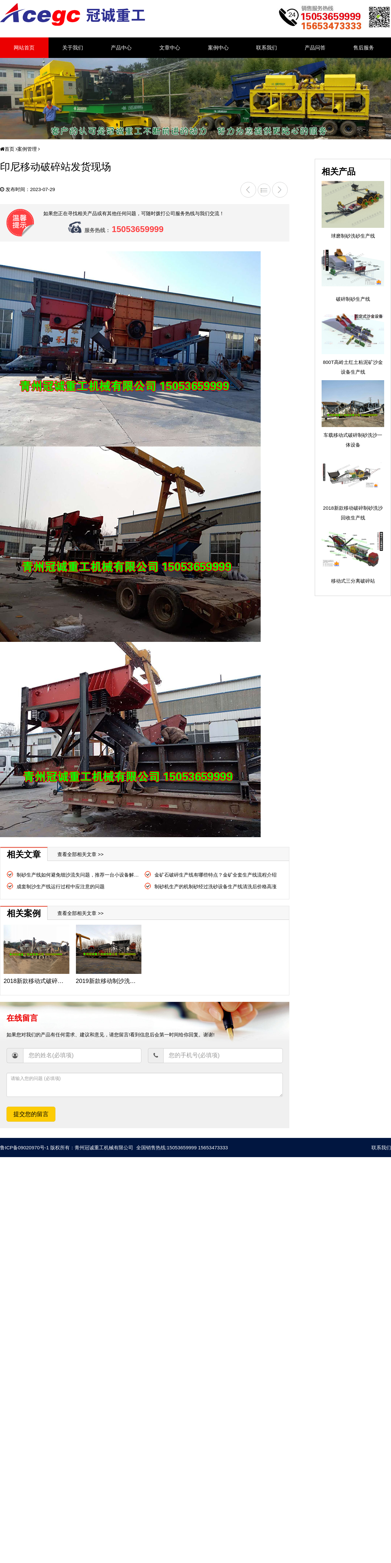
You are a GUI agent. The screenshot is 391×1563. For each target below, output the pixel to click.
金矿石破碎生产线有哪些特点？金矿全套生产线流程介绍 (215, 875)
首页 (7, 149)
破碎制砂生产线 (353, 299)
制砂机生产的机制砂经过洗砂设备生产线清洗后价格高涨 (215, 886)
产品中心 (121, 47)
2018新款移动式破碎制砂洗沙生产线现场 (57, 981)
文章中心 (169, 47)
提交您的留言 (31, 1114)
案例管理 (25, 149)
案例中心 (218, 47)
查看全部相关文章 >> (80, 854)
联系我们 (266, 47)
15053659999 (138, 229)
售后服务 (363, 47)
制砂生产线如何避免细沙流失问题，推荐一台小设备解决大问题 (85, 875)
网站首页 (24, 47)
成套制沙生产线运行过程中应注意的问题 (61, 886)
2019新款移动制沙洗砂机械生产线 (120, 981)
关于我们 (72, 47)
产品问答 (315, 47)
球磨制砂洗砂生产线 (353, 236)
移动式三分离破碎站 (353, 581)
